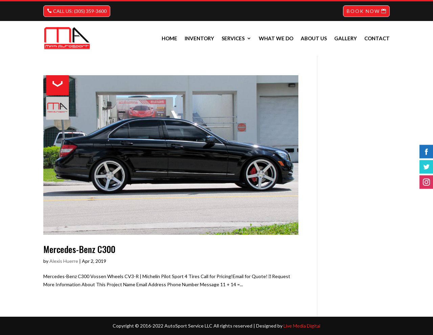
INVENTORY (199, 38)
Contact (377, 38)
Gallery (345, 38)
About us (314, 38)
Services (233, 38)
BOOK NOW (363, 11)
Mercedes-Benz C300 (79, 249)
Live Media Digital (301, 326)
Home (169, 38)
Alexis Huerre (63, 261)
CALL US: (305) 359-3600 (80, 11)
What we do (276, 38)
